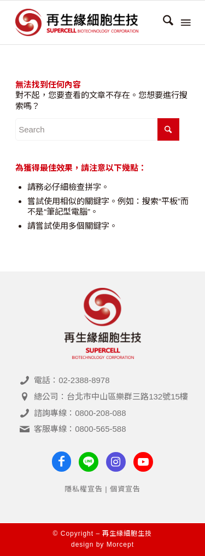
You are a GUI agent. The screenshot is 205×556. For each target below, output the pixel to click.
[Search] (162, 22)
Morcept (120, 544)
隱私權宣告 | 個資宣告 (103, 489)
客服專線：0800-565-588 (80, 428)
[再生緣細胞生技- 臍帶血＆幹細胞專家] (85, 22)
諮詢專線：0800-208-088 (80, 413)
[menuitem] (162, 22)
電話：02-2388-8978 (71, 380)
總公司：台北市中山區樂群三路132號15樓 (111, 396)
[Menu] (185, 22)
